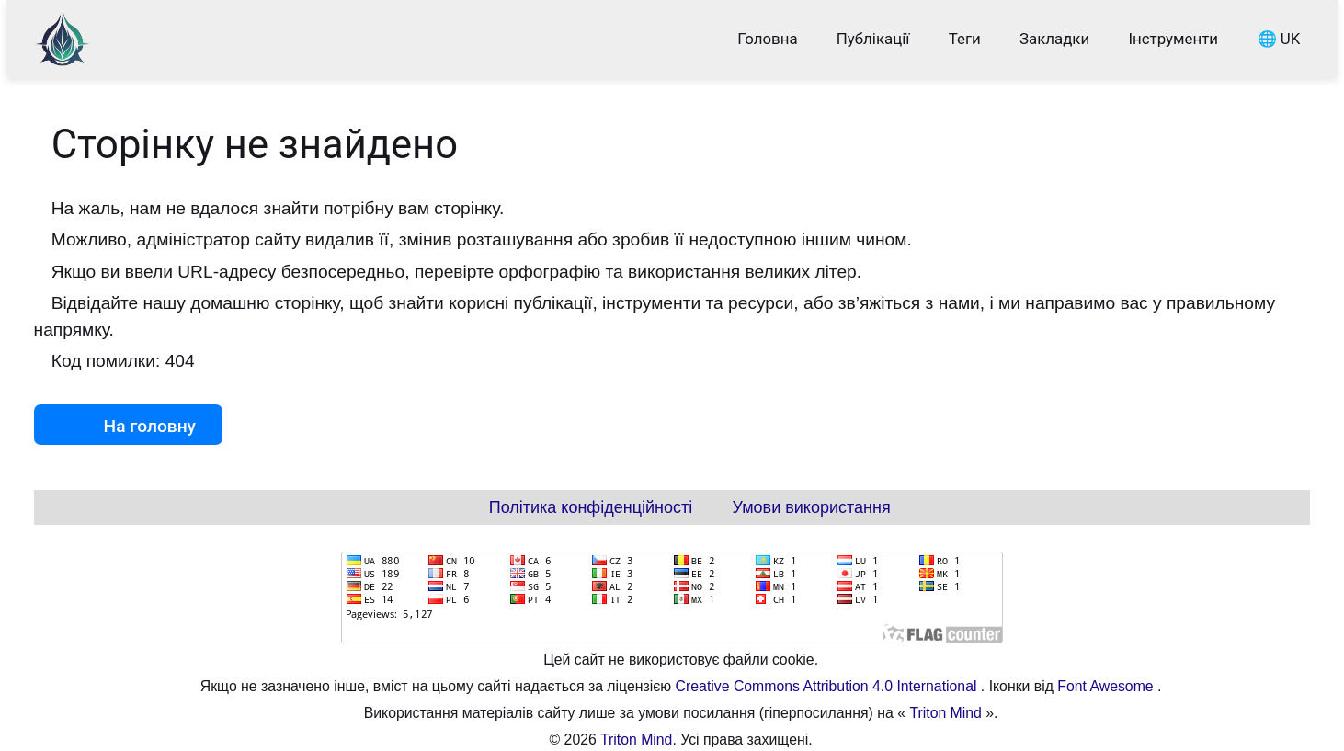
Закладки (1054, 38)
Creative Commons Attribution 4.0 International (828, 686)
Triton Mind (945, 713)
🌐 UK (1278, 38)
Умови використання (812, 507)
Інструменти (1173, 38)
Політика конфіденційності (590, 507)
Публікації (873, 38)
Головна (767, 38)
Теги (965, 38)
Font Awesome (1107, 686)
